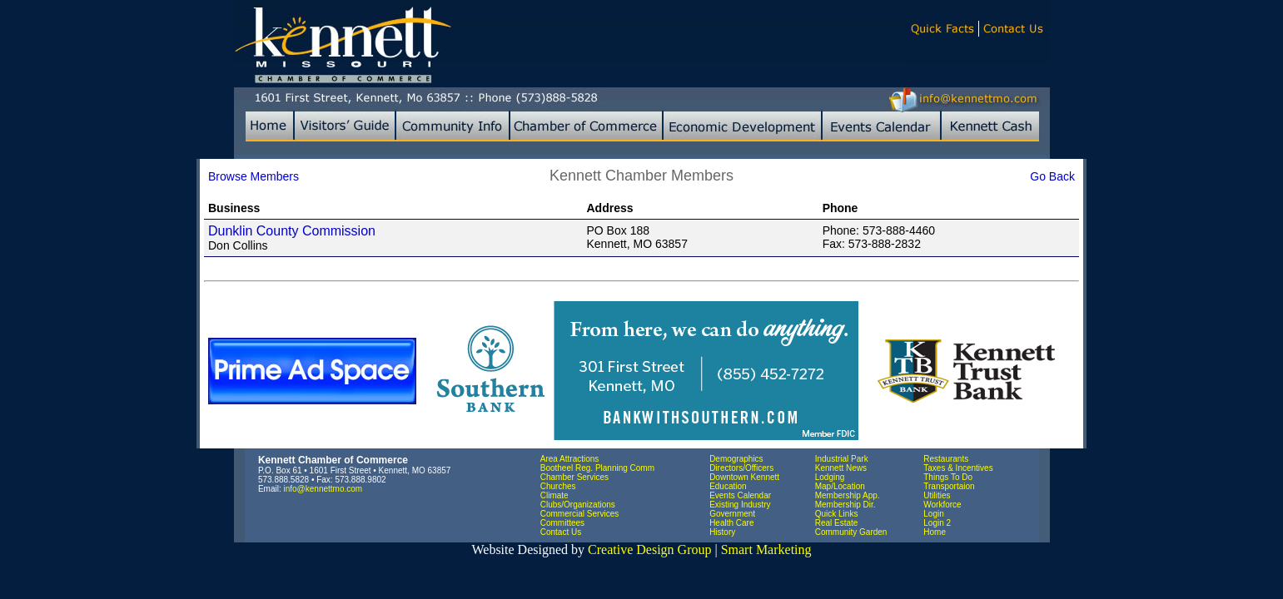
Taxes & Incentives (957, 468)
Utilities (936, 495)
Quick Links (836, 513)
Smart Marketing (766, 549)
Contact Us (560, 532)
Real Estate (836, 522)
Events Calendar (740, 495)
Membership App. (847, 495)
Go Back (1052, 176)
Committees (562, 522)
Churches (558, 486)
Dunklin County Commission (291, 231)
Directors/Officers (741, 468)
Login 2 (937, 522)
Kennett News (841, 468)
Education (727, 486)
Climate (554, 495)
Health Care (731, 522)
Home (934, 532)
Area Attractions (569, 458)
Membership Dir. (845, 504)
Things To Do (947, 477)
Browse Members (253, 176)
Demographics (736, 458)
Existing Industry (739, 504)
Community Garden (851, 532)
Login (933, 513)
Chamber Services (574, 477)
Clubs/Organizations (577, 504)
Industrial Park (841, 458)
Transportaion (948, 486)
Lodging (830, 477)
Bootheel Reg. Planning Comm (597, 468)
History (722, 532)
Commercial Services (579, 513)
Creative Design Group (649, 549)
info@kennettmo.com (323, 488)
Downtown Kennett (744, 477)
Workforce (942, 504)
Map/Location (840, 486)
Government (732, 513)
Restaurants (945, 458)
